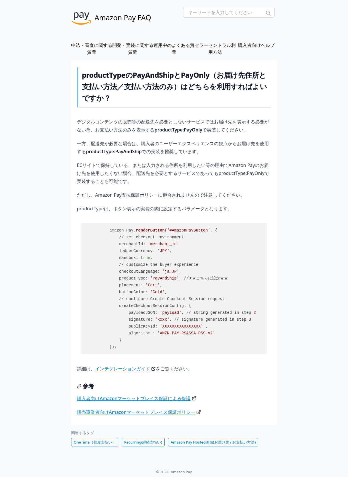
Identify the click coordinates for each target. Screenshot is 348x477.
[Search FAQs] (229, 12)
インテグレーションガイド (122, 369)
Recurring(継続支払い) (143, 442)
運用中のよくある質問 (174, 48)
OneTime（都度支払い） (95, 442)
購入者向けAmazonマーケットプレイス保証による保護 (134, 398)
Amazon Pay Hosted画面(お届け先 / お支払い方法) (213, 442)
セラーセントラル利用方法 (215, 48)
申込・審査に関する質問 (91, 48)
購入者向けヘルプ (256, 45)
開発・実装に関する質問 (132, 48)
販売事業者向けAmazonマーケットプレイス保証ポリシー (136, 412)
